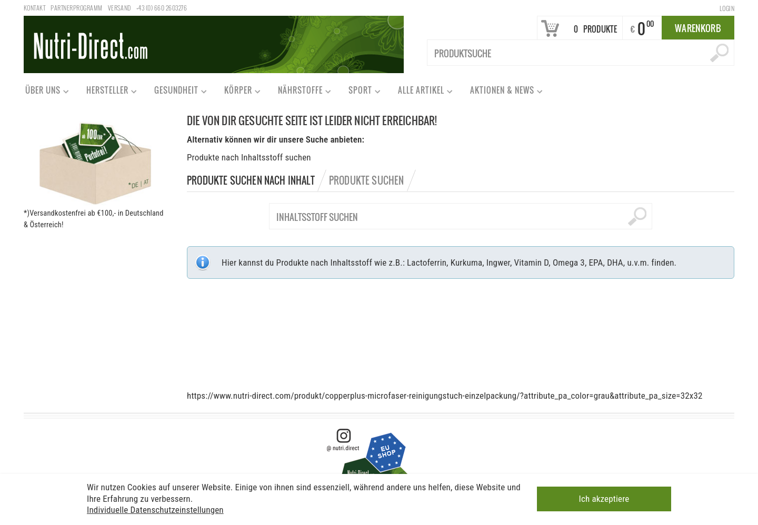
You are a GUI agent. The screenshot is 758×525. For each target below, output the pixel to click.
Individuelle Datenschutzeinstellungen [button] (155, 508)
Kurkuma (467, 262)
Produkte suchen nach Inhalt (251, 180)
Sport (360, 92)
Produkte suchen (366, 180)
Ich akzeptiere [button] (604, 497)
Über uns (42, 92)
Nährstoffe (299, 92)
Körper (238, 92)
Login (727, 8)
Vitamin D (531, 262)
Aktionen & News (502, 92)
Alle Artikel (420, 92)
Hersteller (107, 92)
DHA (615, 262)
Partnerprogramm (76, 7)
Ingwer (498, 262)
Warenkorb (698, 28)
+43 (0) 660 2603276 (161, 7)
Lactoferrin (426, 262)
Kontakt (34, 7)
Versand (119, 7)
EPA (596, 262)
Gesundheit (176, 92)
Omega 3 (569, 262)
